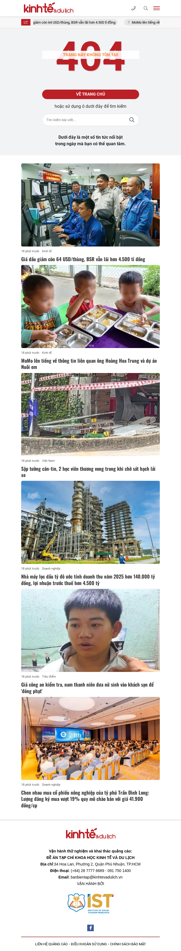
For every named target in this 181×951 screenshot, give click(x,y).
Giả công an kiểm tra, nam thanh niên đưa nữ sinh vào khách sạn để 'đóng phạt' (87, 687)
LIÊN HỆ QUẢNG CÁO (51, 944)
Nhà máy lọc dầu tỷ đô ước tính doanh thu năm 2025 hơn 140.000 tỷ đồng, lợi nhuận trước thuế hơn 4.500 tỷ (88, 579)
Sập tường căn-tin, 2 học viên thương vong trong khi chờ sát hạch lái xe (88, 471)
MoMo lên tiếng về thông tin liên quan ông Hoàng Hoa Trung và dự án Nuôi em (89, 363)
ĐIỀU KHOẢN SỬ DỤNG (89, 944)
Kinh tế (47, 251)
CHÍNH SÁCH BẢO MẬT (128, 944)
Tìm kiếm (132, 120)
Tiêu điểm (49, 676)
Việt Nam (48, 461)
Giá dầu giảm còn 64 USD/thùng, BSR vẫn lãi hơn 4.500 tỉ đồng (71, 22)
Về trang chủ (90, 94)
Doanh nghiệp (51, 568)
